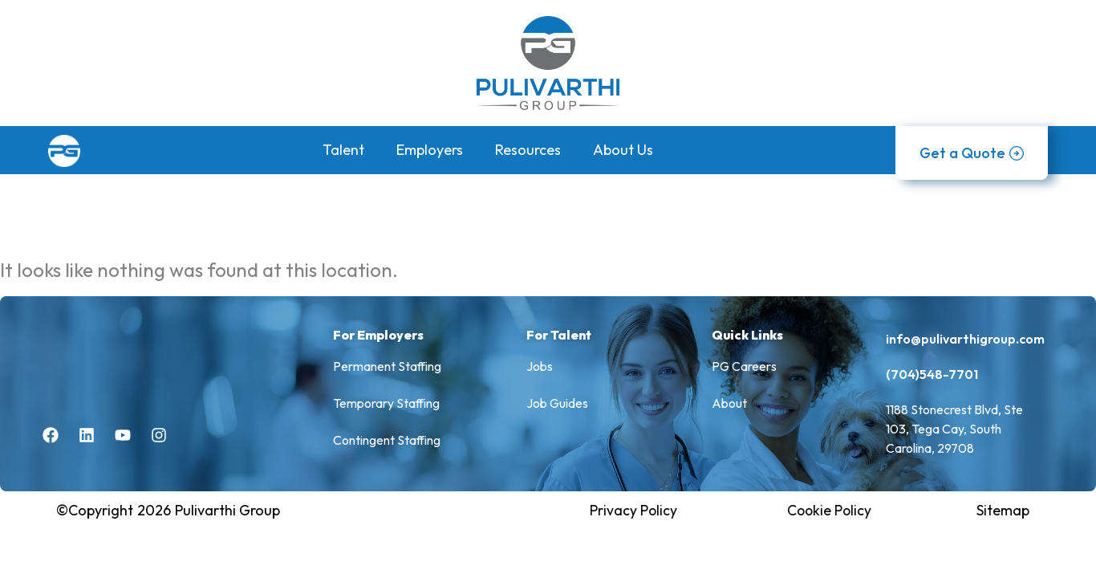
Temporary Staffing (386, 405)
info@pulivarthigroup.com (965, 340)
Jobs (539, 368)
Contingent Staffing (387, 442)
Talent (343, 149)
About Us (623, 149)
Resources (528, 149)
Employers (429, 149)
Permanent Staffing (387, 368)
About (729, 405)
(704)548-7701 (932, 375)
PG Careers (744, 368)
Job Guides (557, 405)
